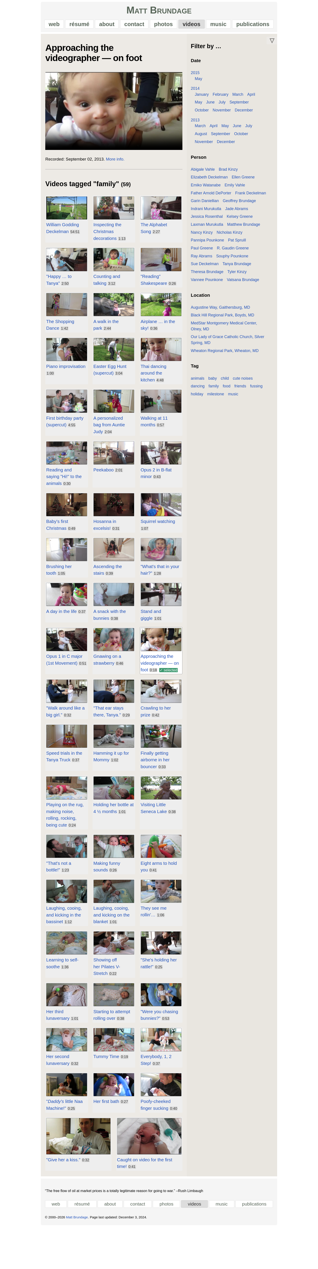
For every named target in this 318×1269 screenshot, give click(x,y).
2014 (197, 91)
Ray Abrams (240, 251)
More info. (104, 169)
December (229, 113)
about (102, 25)
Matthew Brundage (246, 227)
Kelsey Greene (242, 219)
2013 (197, 123)
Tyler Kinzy (203, 274)
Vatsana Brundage (209, 282)
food (212, 383)
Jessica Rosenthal (209, 219)
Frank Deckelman (253, 195)
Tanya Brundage (207, 266)
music (225, 25)
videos (195, 25)
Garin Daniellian (207, 203)
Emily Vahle (237, 188)
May (201, 81)
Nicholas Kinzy (232, 235)
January (204, 97)
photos (164, 25)
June (201, 105)
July (213, 105)
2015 (197, 75)
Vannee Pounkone (233, 274)
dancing (266, 375)
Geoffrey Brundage (242, 203)
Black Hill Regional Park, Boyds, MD (225, 318)
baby (215, 375)
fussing (241, 383)
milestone (201, 391)
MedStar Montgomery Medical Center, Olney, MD (236, 325)
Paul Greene (264, 243)
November (206, 113)
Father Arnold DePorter (213, 195)
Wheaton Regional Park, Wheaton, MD (227, 347)
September (230, 105)
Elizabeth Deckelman (211, 180)
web (45, 25)
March (240, 97)
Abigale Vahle (205, 172)
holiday (258, 383)
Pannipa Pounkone (210, 243)
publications (261, 25)
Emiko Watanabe (208, 188)
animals (200, 375)
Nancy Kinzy (204, 235)
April (254, 97)
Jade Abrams (239, 211)
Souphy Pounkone (209, 258)
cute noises (245, 375)
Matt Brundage (158, 12)
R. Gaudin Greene (209, 251)
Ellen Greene (245, 180)
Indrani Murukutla (208, 211)
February (223, 97)
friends (225, 383)
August (203, 136)
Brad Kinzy (230, 172)
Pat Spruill (240, 243)
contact (133, 25)
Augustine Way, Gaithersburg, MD (223, 310)
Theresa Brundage (242, 266)
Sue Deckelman (243, 258)
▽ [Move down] (283, 43)
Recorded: (43, 169)
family (198, 383)
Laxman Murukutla (209, 227)
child (227, 375)
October (251, 105)
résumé (73, 25)
